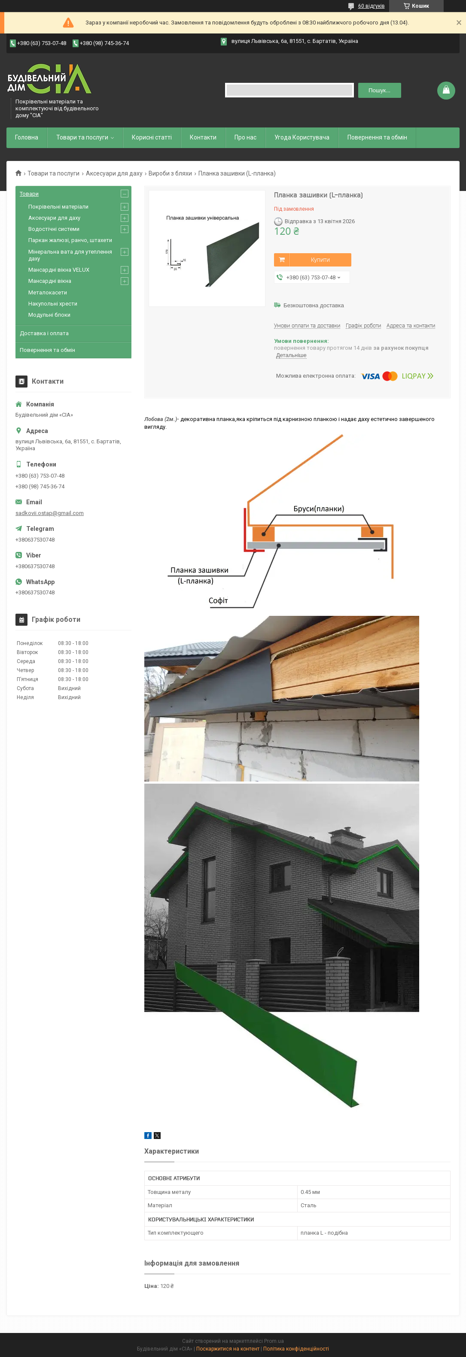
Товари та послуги (82, 137)
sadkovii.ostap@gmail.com (49, 513)
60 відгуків (371, 6)
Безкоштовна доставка (313, 305)
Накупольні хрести (52, 303)
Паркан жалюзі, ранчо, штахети (70, 240)
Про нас (245, 137)
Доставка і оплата (44, 333)
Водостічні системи (53, 229)
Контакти (203, 137)
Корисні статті (152, 137)
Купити (320, 259)
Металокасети (47, 292)
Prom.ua (274, 1341)
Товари (29, 194)
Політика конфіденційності (296, 1349)
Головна (26, 137)
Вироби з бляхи (170, 173)
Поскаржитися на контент (227, 1349)
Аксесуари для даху (114, 173)
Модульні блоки (49, 315)
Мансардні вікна (49, 281)
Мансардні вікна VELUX (58, 270)
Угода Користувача (301, 137)
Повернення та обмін (377, 137)
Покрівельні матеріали (58, 206)
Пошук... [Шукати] (379, 90)
